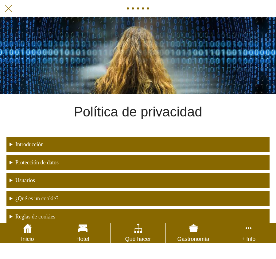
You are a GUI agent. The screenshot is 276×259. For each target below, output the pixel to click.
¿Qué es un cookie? (36, 198)
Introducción (29, 144)
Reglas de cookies (35, 217)
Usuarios (25, 180)
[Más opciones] (248, 233)
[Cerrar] (8, 8)
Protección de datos (37, 162)
